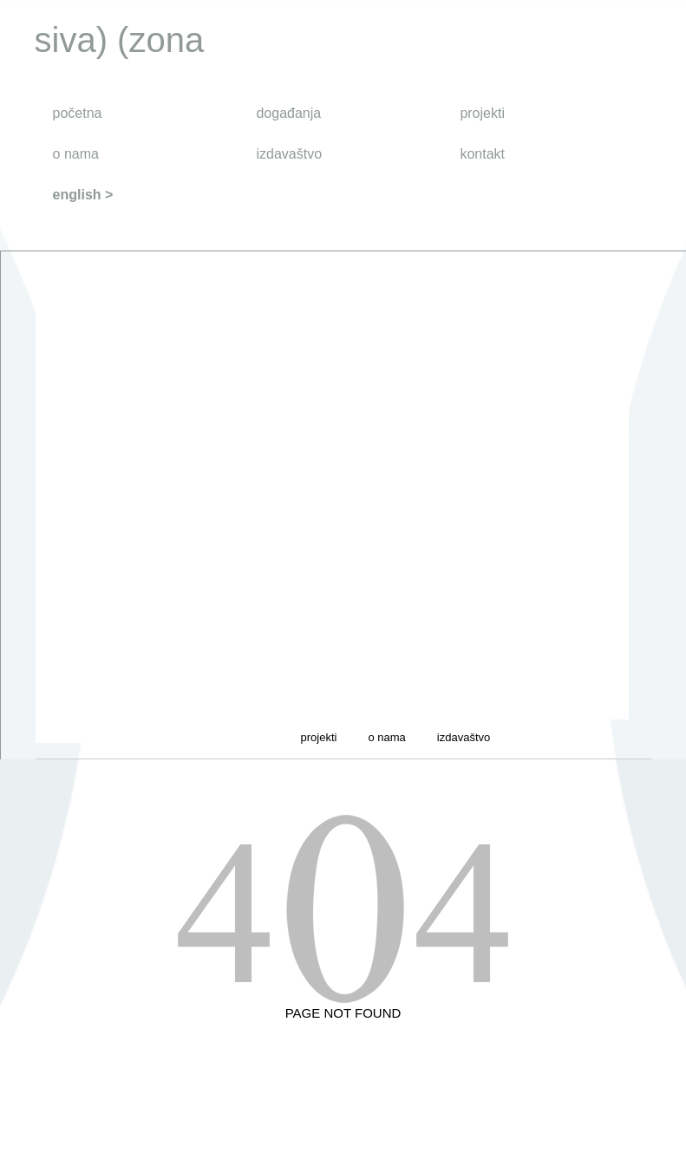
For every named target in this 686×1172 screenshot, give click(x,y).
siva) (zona (120, 40)
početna (77, 113)
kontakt (482, 153)
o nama (76, 153)
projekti (482, 113)
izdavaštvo (289, 153)
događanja (288, 113)
